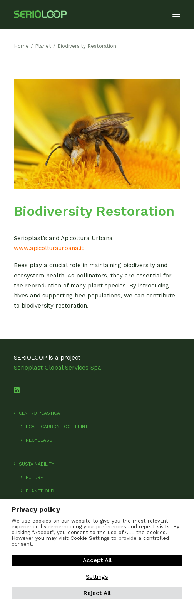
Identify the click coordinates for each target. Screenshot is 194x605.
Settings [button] (97, 576)
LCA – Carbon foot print (57, 426)
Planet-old (40, 491)
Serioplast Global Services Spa (57, 367)
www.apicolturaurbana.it (49, 248)
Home (21, 46)
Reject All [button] (97, 593)
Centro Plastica (39, 413)
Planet (43, 46)
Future (34, 477)
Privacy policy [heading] (36, 509)
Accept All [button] (97, 560)
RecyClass (39, 440)
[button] (176, 14)
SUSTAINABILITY (36, 464)
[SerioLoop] (40, 14)
